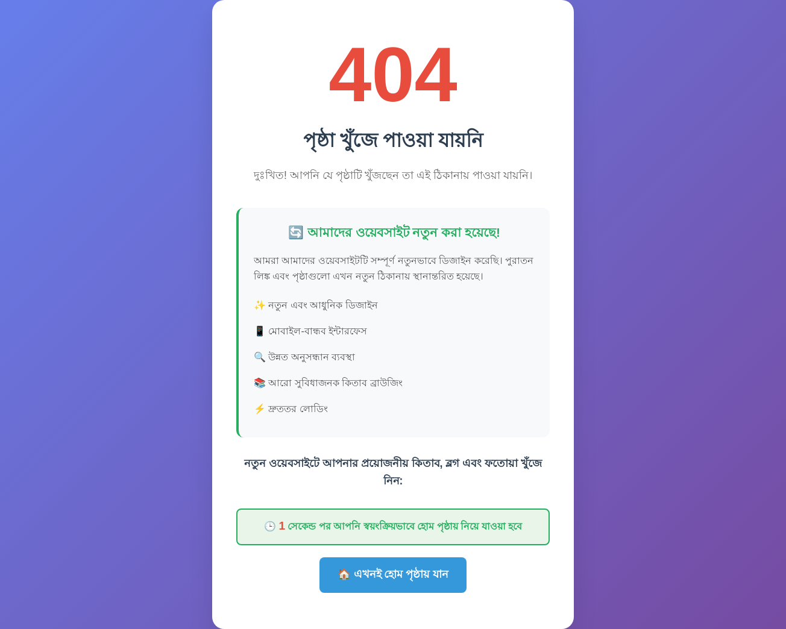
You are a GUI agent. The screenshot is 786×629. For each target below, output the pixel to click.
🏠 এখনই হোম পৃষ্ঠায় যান (393, 574)
